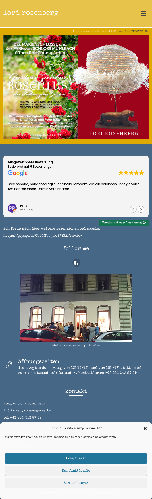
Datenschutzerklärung (82, 493)
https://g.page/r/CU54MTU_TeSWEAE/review (43, 236)
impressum (107, 493)
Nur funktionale (76, 470)
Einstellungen (76, 483)
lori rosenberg (30, 13)
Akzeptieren (76, 458)
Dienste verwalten (20, 446)
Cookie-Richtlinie (51, 493)
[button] (145, 428)
